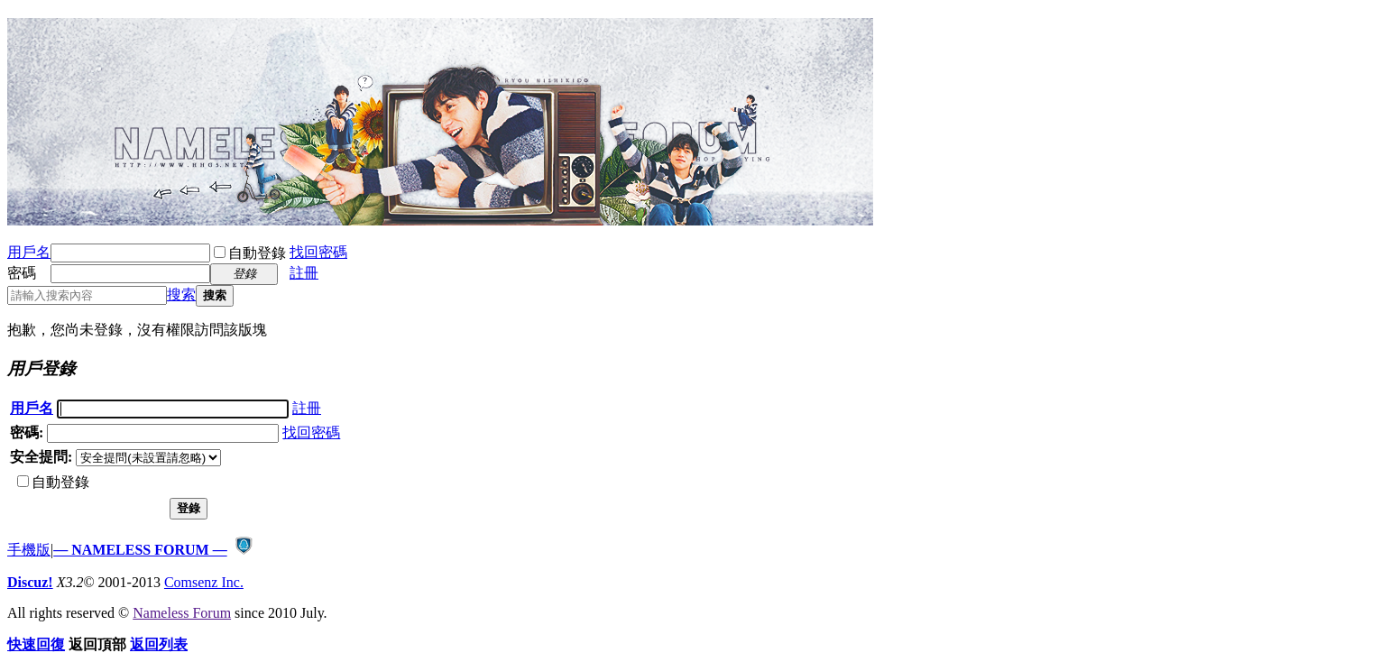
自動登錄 (250, 253)
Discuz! (30, 582)
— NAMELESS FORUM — (139, 549)
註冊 (304, 272)
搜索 (181, 294)
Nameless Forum (182, 613)
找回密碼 (318, 252)
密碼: (26, 432)
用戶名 (29, 252)
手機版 (29, 549)
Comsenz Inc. (204, 582)
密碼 (21, 272)
